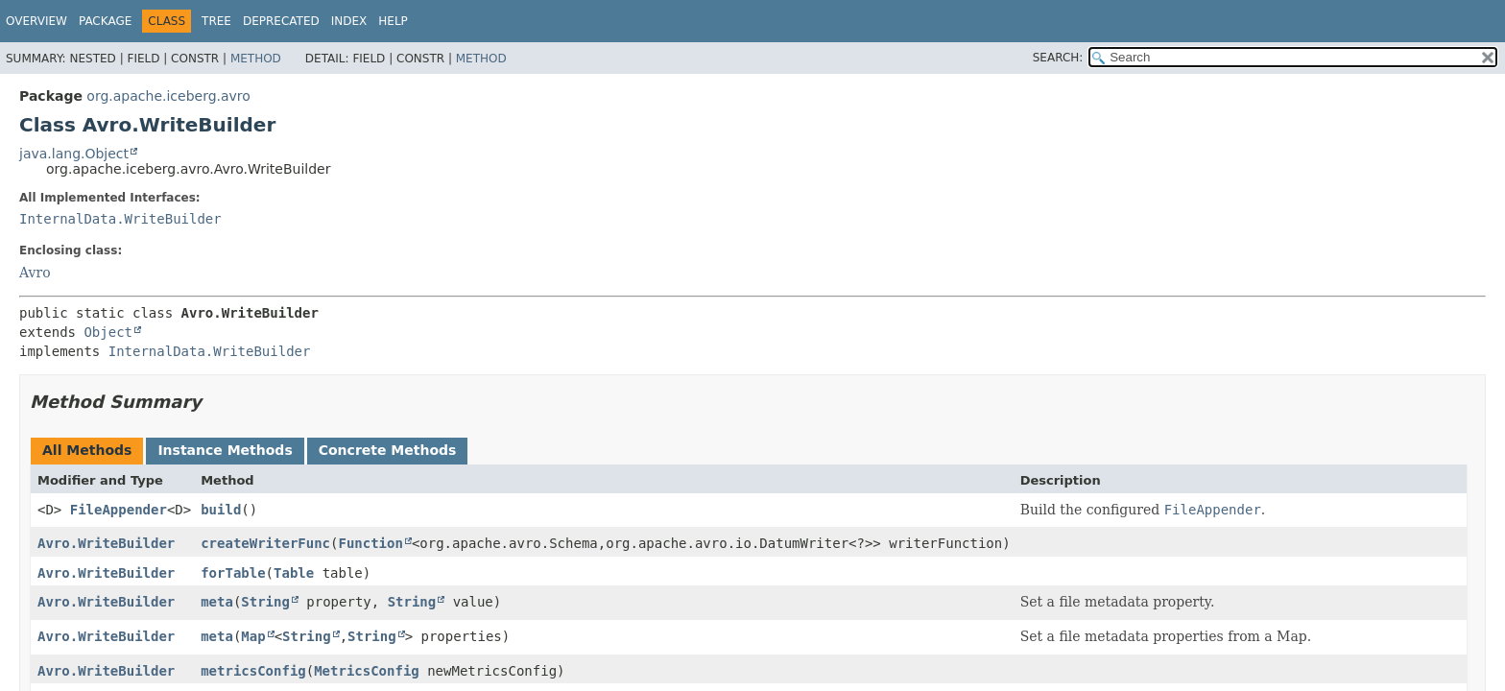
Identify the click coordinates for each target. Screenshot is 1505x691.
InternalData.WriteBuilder (120, 218)
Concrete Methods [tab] (388, 450)
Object (108, 332)
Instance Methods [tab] (224, 450)
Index (349, 21)
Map (253, 636)
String (265, 601)
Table (294, 573)
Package (105, 21)
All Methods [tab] (86, 450)
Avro (35, 272)
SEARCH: (1058, 57)
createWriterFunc (265, 543)
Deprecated (281, 21)
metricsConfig (253, 671)
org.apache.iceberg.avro (168, 96)
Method (255, 58)
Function (370, 543)
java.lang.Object (74, 153)
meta (217, 601)
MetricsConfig (366, 671)
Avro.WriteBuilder (106, 543)
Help (393, 21)
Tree (216, 21)
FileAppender (118, 509)
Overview (36, 21)
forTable (233, 573)
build (221, 509)
